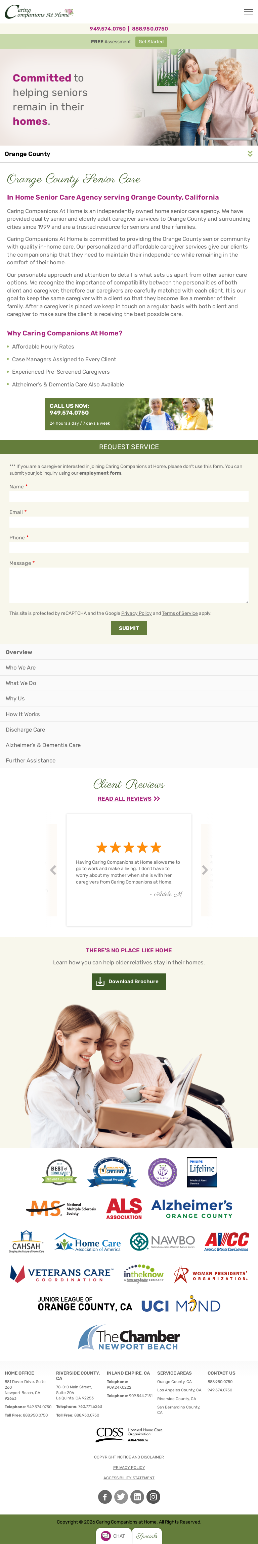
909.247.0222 (119, 1387)
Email (16, 512)
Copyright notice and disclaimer (129, 1457)
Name (16, 487)
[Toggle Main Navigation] (248, 11)
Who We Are (21, 667)
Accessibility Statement (129, 1478)
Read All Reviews (125, 798)
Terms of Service (180, 613)
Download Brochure (134, 981)
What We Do (21, 683)
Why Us (15, 698)
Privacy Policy (136, 613)
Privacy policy (129, 1467)
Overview (19, 652)
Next (206, 870)
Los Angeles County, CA (179, 1390)
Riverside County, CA (176, 1398)
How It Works (23, 714)
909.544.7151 (141, 1395)
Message (20, 563)
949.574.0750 (108, 29)
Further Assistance (30, 760)
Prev (54, 870)
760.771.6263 (90, 1406)
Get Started (151, 42)
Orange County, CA (174, 1381)
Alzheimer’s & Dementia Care (43, 745)
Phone (17, 538)
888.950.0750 (150, 29)
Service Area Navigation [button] (250, 154)
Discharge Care (25, 729)
